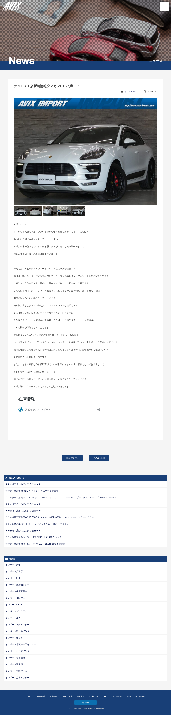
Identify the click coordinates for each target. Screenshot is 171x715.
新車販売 (53, 696)
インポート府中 (13, 565)
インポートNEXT (132, 91)
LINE (104, 696)
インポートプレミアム (16, 611)
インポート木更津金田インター (20, 644)
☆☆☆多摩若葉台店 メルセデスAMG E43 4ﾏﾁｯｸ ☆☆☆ (33, 537)
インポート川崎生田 (15, 598)
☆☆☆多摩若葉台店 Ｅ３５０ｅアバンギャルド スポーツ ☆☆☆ (37, 524)
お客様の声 (93, 696)
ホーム (29, 696)
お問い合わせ (116, 696)
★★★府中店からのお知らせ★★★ (23, 484)
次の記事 (99, 458)
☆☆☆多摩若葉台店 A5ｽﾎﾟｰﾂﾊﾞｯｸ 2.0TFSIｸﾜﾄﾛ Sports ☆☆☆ (35, 544)
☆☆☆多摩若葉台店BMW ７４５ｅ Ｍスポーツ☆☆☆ (31, 491)
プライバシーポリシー (135, 696)
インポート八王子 (14, 571)
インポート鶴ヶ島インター (18, 631)
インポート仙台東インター (18, 651)
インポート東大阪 (14, 664)
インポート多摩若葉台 (16, 591)
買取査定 (80, 696)
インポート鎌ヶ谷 (14, 638)
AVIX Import (12, 5)
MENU (164, 6)
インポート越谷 (13, 618)
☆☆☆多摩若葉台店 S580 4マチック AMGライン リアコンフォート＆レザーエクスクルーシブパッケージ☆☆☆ (61, 497)
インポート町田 (13, 578)
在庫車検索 (41, 696)
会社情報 (85, 703)
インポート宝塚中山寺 (16, 671)
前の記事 (72, 458)
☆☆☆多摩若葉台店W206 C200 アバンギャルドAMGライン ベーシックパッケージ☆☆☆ (49, 517)
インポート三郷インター (17, 624)
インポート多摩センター (17, 584)
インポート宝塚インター (17, 677)
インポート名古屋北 (15, 657)
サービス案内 (66, 696)
